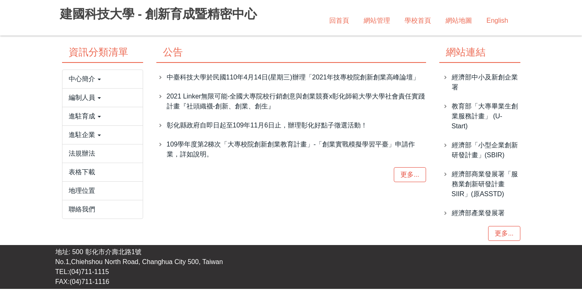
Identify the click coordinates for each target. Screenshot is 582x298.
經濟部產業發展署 (478, 212)
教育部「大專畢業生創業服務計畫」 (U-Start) (485, 116)
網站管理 (377, 20)
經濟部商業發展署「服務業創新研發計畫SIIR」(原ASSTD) (485, 184)
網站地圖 (458, 20)
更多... (409, 174)
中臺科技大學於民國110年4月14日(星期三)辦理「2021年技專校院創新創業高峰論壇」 (293, 77)
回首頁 (339, 20)
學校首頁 (418, 20)
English (497, 20)
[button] (102, 79)
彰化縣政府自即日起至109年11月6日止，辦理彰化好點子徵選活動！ (267, 125)
